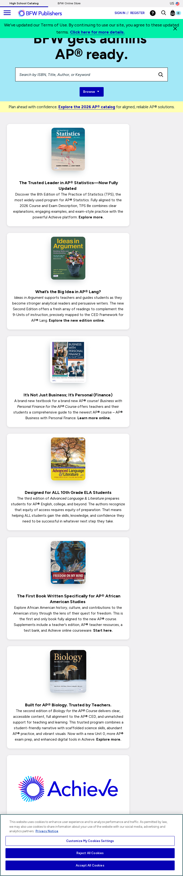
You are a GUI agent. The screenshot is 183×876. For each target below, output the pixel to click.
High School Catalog (24, 3)
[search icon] (161, 74)
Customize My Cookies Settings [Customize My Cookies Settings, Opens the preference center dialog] (90, 841)
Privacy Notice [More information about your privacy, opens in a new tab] (47, 831)
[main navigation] (7, 13)
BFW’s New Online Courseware (136, 535)
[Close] (175, 28)
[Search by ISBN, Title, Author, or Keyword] (84, 74)
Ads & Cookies (12, 797)
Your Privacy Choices (16, 783)
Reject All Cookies (90, 853)
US (174, 3)
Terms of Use (11, 805)
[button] (163, 13)
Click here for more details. (97, 32)
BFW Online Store (69, 3)
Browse (91, 91)
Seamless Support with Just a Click (47, 672)
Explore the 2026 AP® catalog (86, 106)
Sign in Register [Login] (130, 13)
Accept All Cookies (90, 865)
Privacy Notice (12, 774)
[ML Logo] (45, 13)
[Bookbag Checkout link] (179, 14)
